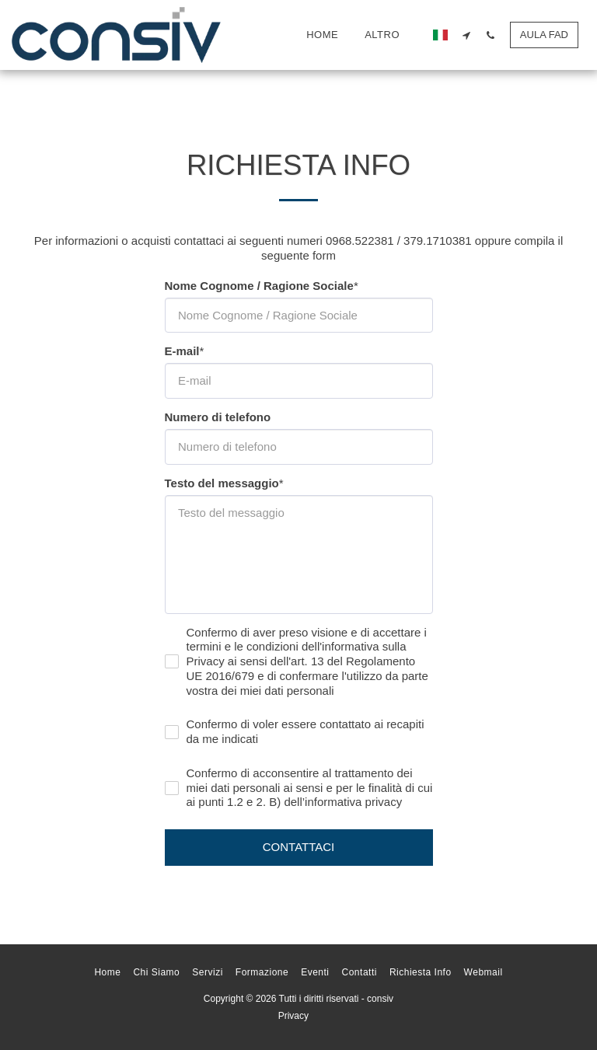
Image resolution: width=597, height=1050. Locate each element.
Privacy (293, 1015)
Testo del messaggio (222, 483)
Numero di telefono (218, 417)
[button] (467, 35)
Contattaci (299, 846)
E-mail (182, 351)
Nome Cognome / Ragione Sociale (259, 285)
